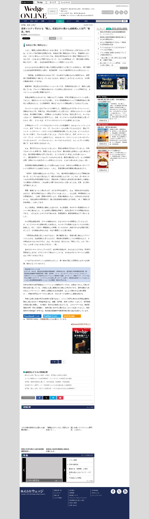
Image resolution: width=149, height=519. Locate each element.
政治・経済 (34, 21)
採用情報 (71, 493)
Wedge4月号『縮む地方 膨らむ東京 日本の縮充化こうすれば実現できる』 (78, 10)
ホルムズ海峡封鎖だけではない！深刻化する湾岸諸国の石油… (113, 43)
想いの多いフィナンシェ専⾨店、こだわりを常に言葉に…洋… (113, 64)
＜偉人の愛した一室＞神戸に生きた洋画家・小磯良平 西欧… (113, 59)
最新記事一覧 (58, 490)
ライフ (69, 21)
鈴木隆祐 (30, 34)
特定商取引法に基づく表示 (76, 500)
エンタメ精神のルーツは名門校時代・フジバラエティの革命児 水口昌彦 (48, 378)
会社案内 (71, 490)
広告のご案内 (73, 503)
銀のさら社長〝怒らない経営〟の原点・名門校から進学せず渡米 (46, 375)
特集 (77, 21)
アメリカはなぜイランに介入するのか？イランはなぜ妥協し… (113, 49)
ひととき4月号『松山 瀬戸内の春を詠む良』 (73, 13)
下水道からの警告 (75, 478)
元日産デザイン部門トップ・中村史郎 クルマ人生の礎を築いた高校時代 (48, 385)
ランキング (57, 493)
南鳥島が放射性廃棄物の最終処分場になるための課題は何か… (113, 38)
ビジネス (51, 21)
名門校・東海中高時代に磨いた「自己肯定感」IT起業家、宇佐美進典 (47, 382)
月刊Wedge (95, 490)
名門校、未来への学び (28, 25)
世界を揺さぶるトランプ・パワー (80, 473)
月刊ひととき (95, 493)
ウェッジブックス (97, 495)
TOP (25, 21)
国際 (42, 21)
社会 (60, 21)
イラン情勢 (73, 460)
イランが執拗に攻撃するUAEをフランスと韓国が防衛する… (113, 54)
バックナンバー (28, 398)
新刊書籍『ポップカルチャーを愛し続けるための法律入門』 (77, 15)
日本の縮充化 (33, 480)
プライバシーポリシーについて (78, 498)
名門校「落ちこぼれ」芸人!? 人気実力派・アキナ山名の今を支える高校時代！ (50, 388)
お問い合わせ (73, 505)
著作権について (73, 495)
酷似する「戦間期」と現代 (78, 469)
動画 (86, 21)
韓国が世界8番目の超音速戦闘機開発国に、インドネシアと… (112, 33)
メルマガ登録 (108, 12)
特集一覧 (56, 495)
